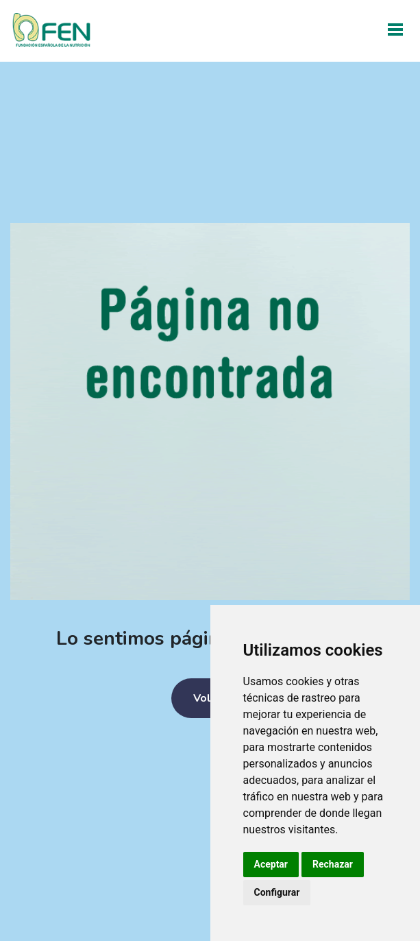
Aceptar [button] (271, 864)
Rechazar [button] (332, 864)
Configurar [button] (277, 892)
